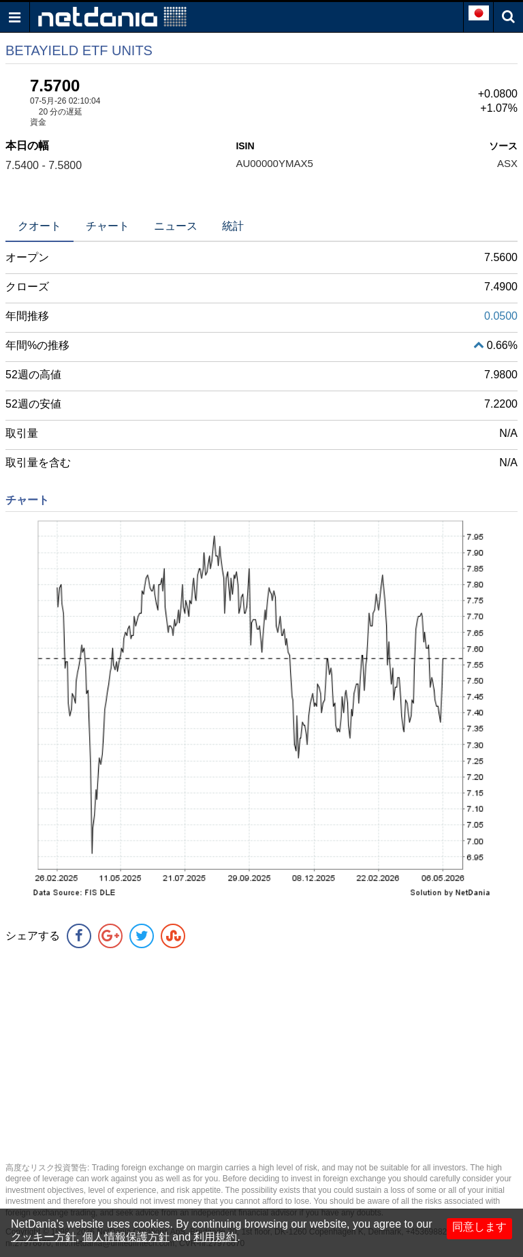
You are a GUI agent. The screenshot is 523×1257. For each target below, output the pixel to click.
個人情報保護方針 (126, 1237)
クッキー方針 (43, 1237)
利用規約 (215, 1237)
